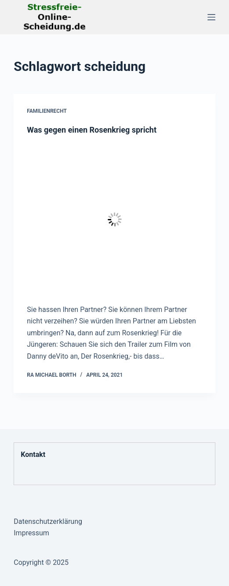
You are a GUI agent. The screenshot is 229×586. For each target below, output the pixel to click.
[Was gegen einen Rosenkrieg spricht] (114, 219)
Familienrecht (47, 111)
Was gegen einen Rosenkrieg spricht (91, 129)
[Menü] (211, 17)
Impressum (31, 533)
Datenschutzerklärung (48, 521)
